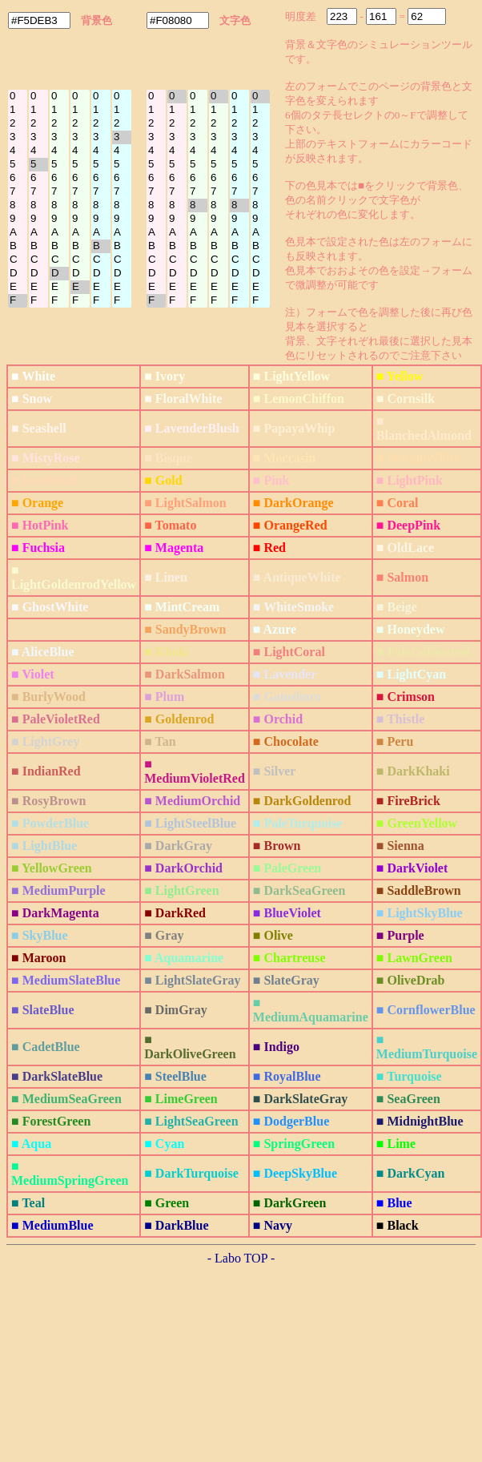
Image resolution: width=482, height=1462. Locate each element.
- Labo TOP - (241, 1258)
